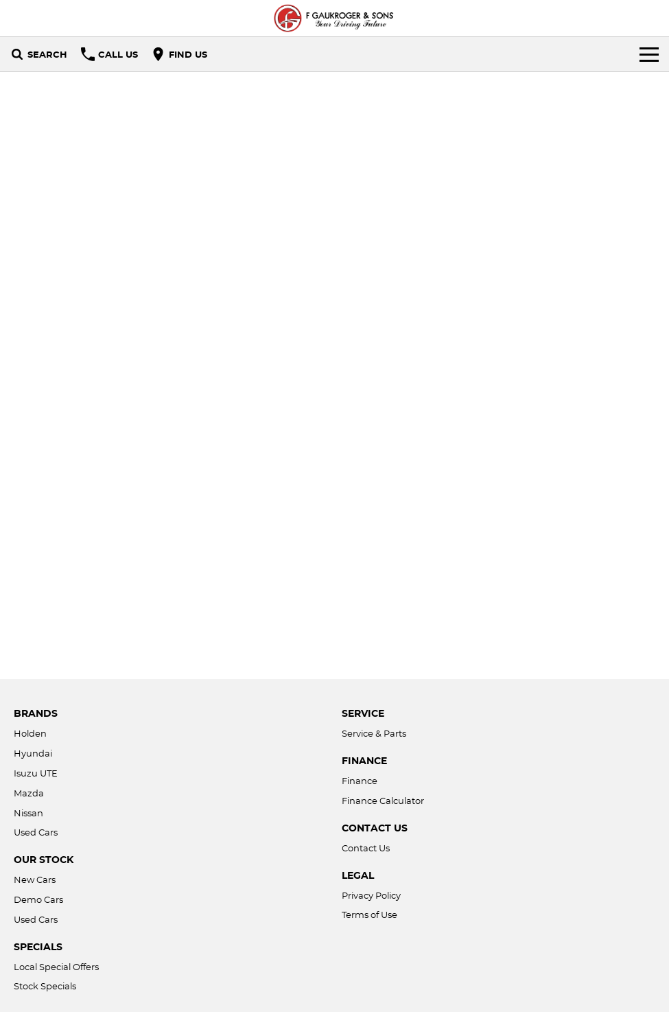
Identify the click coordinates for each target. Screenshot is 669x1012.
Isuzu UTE (36, 773)
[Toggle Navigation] (649, 54)
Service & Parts (374, 733)
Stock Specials (45, 985)
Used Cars (36, 832)
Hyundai (33, 753)
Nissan (28, 812)
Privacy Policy (371, 895)
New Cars (35, 879)
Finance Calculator (383, 800)
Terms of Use (369, 914)
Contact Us (366, 847)
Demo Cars (38, 899)
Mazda (29, 792)
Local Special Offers (56, 966)
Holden (30, 733)
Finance (359, 780)
